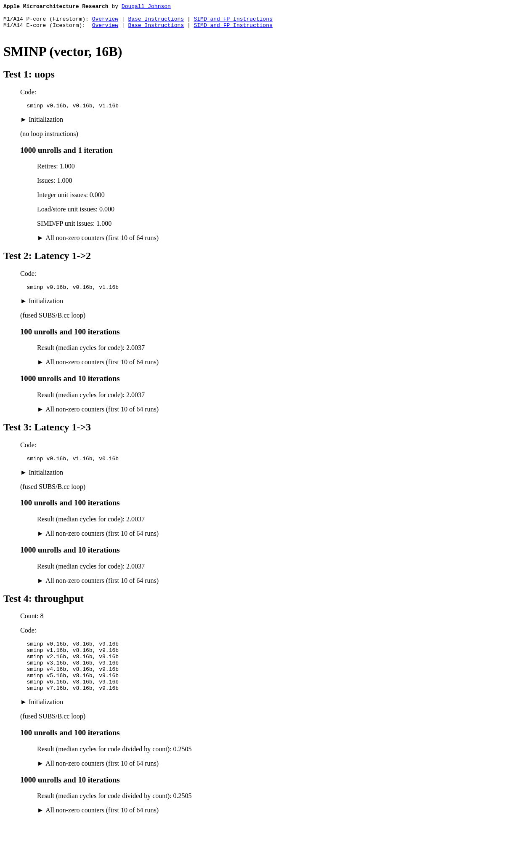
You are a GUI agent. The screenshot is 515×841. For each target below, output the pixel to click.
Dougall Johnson (146, 7)
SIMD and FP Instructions (233, 22)
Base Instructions (156, 22)
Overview (105, 22)
